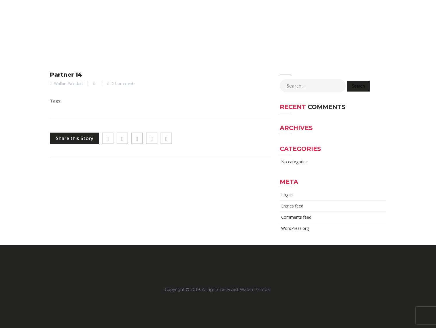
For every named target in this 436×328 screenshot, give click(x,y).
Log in (287, 194)
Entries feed (292, 206)
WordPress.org (295, 228)
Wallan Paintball (255, 289)
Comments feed (296, 217)
